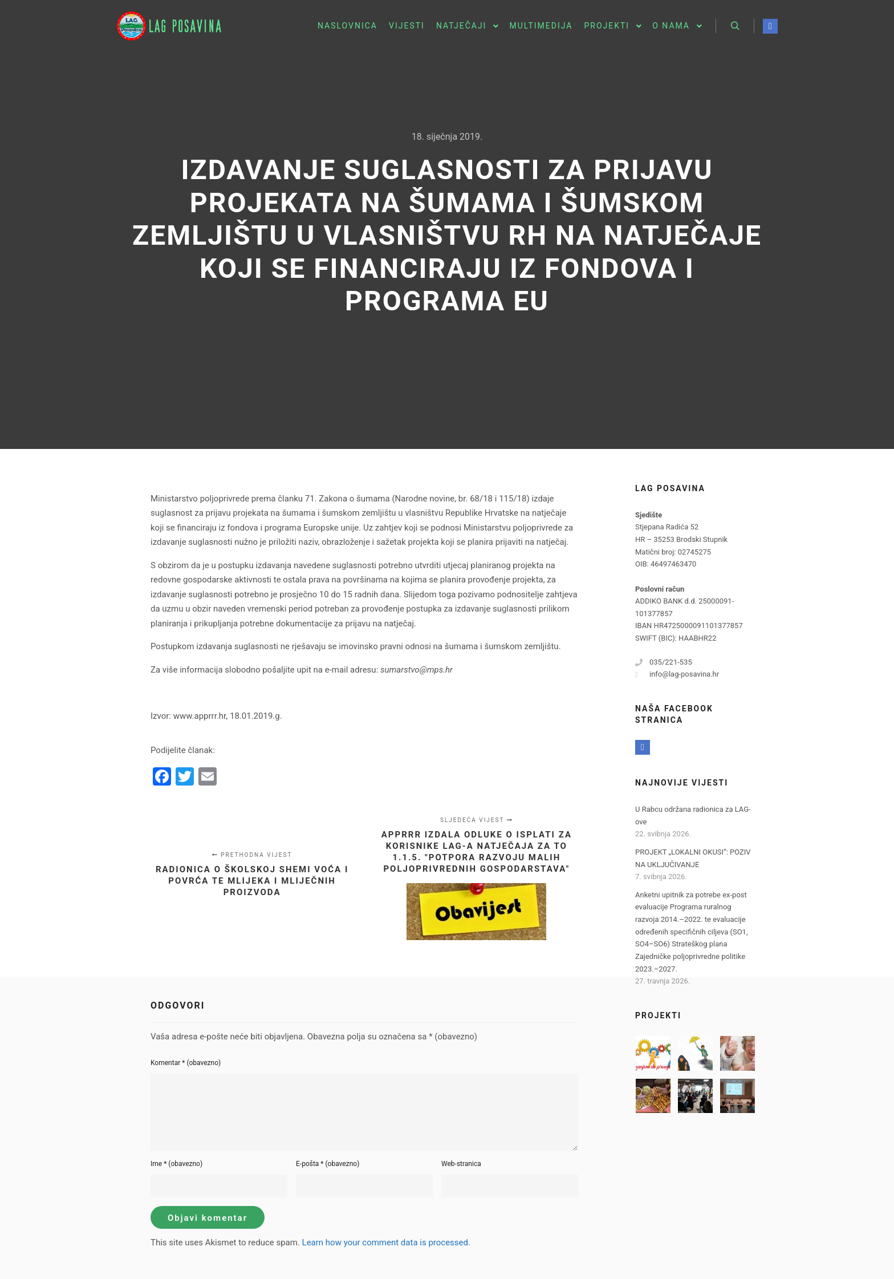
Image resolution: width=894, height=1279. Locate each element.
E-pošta (327, 1164)
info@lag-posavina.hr (677, 674)
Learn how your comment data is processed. (386, 1242)
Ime (176, 1164)
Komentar (186, 1063)
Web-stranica (461, 1164)
